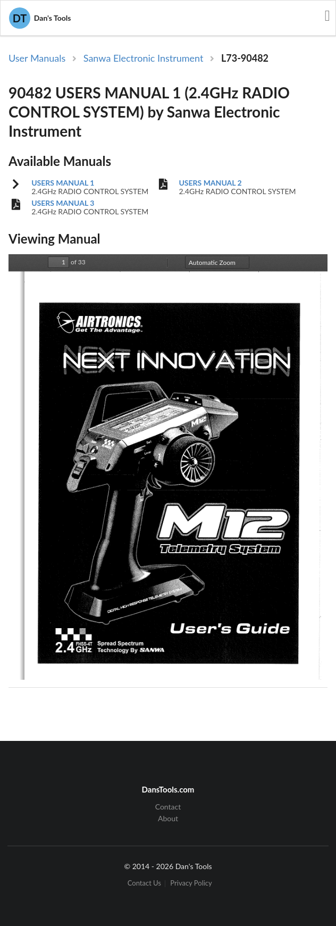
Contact (168, 807)
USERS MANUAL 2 (210, 183)
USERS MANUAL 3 (62, 203)
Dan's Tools (40, 18)
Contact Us (144, 883)
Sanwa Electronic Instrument (143, 58)
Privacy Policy (191, 883)
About (168, 818)
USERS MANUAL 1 (62, 183)
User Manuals (37, 58)
